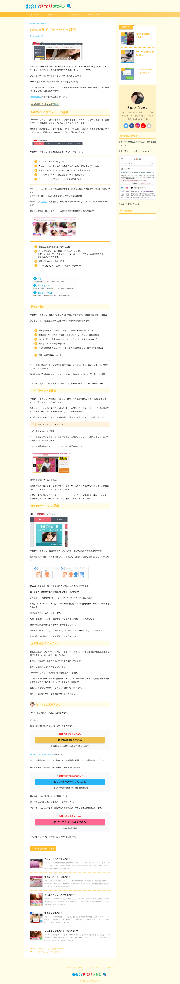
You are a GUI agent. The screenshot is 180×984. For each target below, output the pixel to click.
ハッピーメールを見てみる (70, 781)
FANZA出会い (36, 97)
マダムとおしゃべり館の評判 (57, 877)
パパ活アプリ (74, 15)
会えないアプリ (53, 15)
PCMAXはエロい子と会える (42, 754)
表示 (56, 104)
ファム (44, 202)
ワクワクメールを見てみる (70, 822)
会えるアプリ (34, 15)
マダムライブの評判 (53, 913)
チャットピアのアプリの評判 (57, 859)
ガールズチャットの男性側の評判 (59, 895)
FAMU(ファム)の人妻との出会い (50, 949)
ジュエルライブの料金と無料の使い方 (61, 931)
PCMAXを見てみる (70, 740)
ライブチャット (94, 15)
